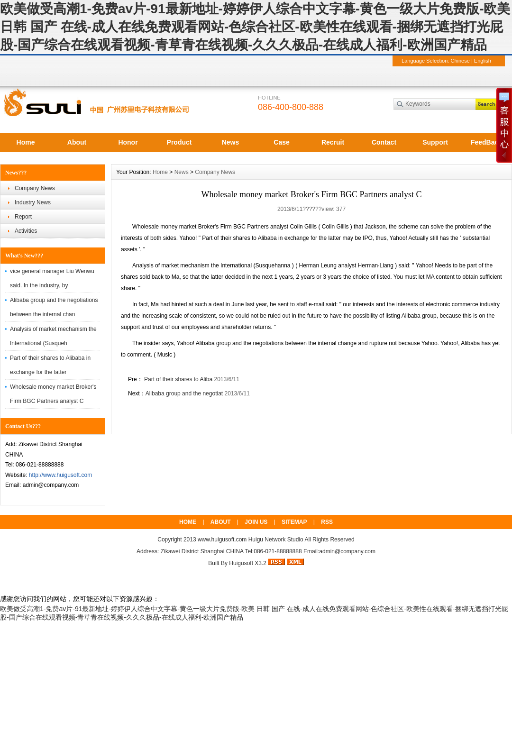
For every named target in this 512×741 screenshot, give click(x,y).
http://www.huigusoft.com (60, 475)
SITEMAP (294, 522)
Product (179, 142)
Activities (26, 231)
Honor (127, 142)
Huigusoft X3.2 (247, 563)
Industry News (33, 202)
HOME (187, 522)
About (76, 142)
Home (26, 142)
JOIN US (256, 522)
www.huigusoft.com (222, 539)
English (482, 61)
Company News (35, 188)
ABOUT (220, 522)
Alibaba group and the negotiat (184, 393)
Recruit (332, 142)
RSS (327, 522)
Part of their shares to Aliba (177, 379)
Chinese (459, 61)
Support (435, 142)
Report (23, 216)
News (230, 142)
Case (281, 142)
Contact (384, 142)
